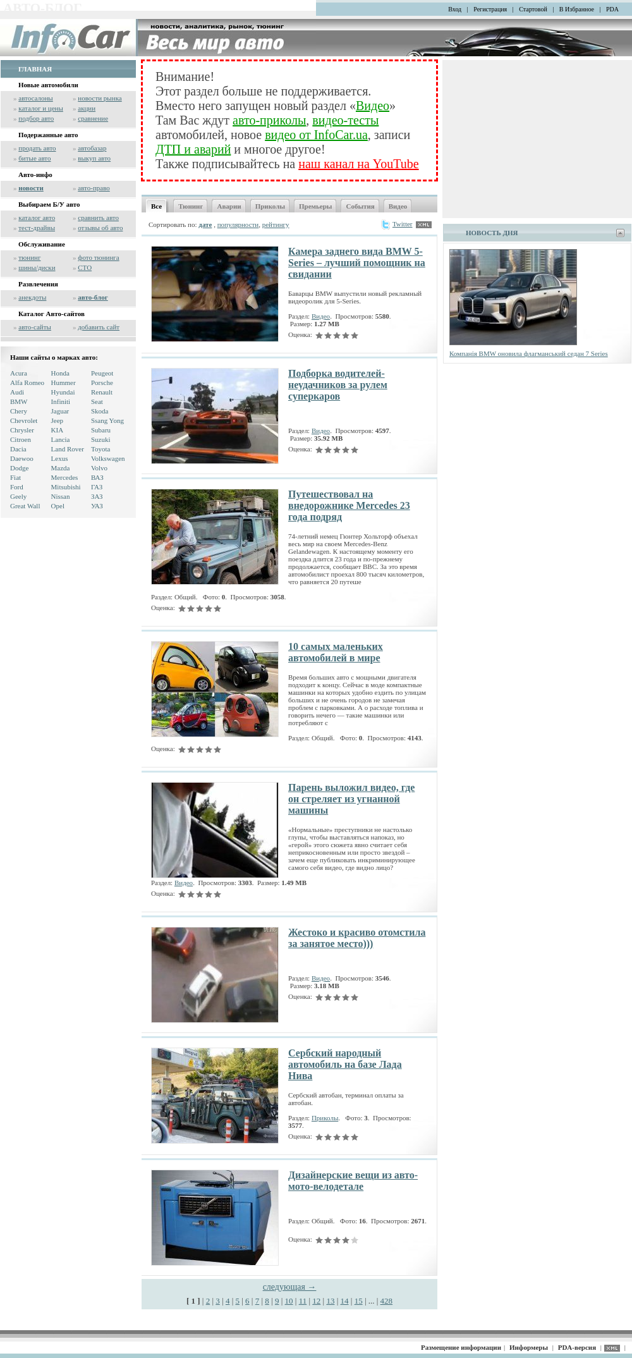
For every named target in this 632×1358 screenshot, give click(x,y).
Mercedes (64, 477)
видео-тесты (345, 120)
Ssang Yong (107, 420)
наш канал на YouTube (358, 164)
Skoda (100, 411)
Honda (60, 373)
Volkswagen (108, 458)
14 (345, 1301)
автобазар (92, 148)
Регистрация (490, 9)
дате (205, 224)
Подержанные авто (48, 134)
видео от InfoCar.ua (316, 135)
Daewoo (21, 458)
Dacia (18, 449)
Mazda (60, 468)
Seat (97, 401)
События (360, 206)
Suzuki (101, 439)
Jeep (57, 420)
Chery (18, 411)
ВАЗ (97, 477)
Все (156, 206)
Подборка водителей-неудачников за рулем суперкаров (337, 384)
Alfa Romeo (27, 382)
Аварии (229, 206)
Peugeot (102, 373)
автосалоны (35, 98)
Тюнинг (190, 206)
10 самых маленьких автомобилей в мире (335, 652)
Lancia (60, 439)
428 (386, 1301)
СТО (85, 267)
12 (316, 1301)
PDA (612, 9)
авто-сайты (34, 327)
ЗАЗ (97, 496)
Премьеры (315, 206)
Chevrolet (23, 420)
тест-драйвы (36, 227)
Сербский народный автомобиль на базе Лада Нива (345, 1064)
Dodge (19, 468)
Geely (18, 496)
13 (330, 1301)
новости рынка (99, 98)
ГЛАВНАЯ (35, 69)
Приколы (270, 206)
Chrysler (22, 430)
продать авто (37, 148)
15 (359, 1301)
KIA (57, 430)
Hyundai (63, 392)
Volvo (99, 468)
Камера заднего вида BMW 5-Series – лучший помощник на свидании (356, 262)
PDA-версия (577, 1347)
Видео (372, 106)
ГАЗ (96, 487)
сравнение (93, 118)
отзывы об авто (100, 227)
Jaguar (60, 411)
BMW (19, 401)
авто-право (94, 188)
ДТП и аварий (193, 149)
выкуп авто (94, 158)
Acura (18, 373)
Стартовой (533, 9)
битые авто (34, 158)
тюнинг (29, 257)
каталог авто (36, 217)
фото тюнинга (98, 257)
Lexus (59, 458)
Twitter (396, 224)
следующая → (290, 1287)
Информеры (528, 1347)
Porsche (102, 382)
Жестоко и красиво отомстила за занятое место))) (356, 938)
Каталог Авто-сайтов (51, 313)
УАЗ (97, 506)
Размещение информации (461, 1347)
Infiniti (61, 401)
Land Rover (67, 449)
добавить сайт (98, 327)
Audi (17, 392)
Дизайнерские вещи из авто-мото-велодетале (353, 1181)
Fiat (15, 477)
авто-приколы (269, 120)
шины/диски (36, 267)
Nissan (60, 496)
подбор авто (36, 118)
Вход (454, 9)
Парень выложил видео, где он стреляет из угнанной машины (351, 799)
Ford (16, 487)
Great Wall (25, 506)
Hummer (63, 382)
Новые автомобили (48, 85)
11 (303, 1301)
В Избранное (576, 9)
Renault (101, 392)
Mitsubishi (66, 487)
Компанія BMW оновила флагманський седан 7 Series (528, 353)
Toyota (100, 449)
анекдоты (32, 297)
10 (289, 1301)
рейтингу (275, 224)
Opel (57, 506)
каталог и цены (40, 108)
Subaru (101, 430)
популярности (238, 224)
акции (86, 108)
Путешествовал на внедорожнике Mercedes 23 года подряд (349, 505)
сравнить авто (98, 217)
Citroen (20, 439)
